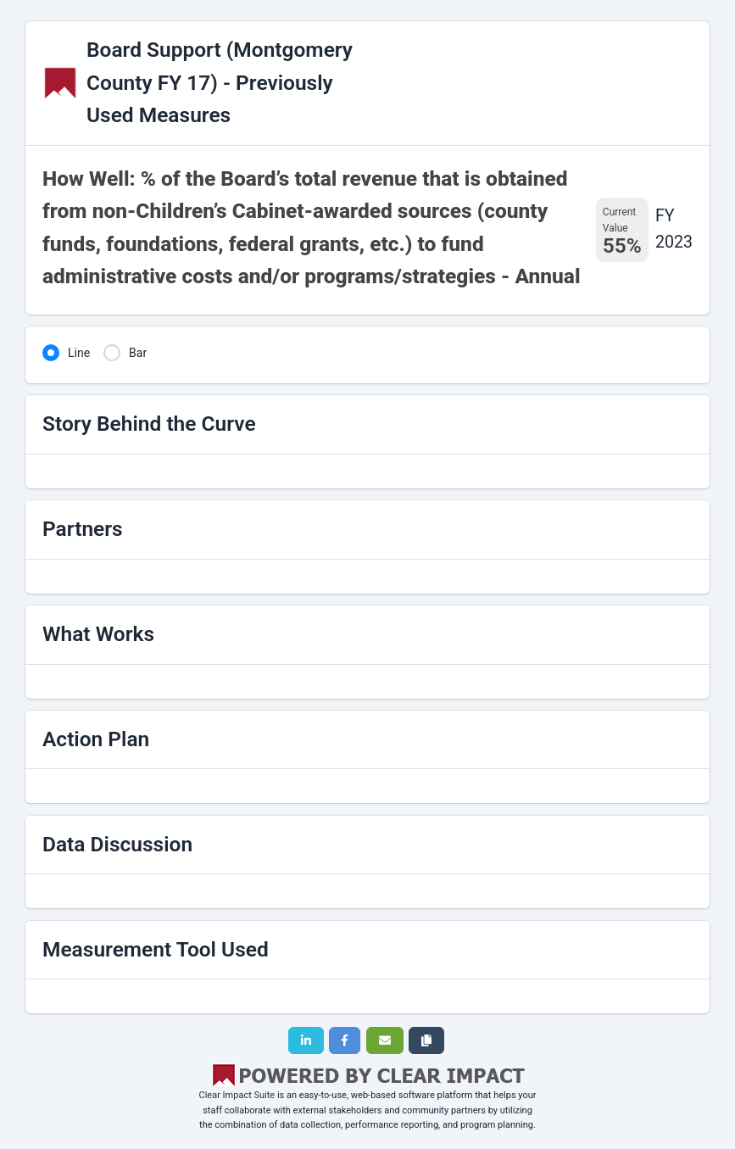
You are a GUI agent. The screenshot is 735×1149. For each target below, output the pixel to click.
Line (79, 353)
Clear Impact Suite (237, 1095)
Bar (138, 353)
